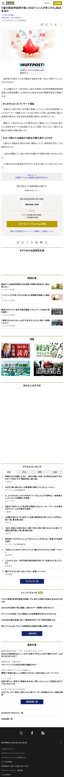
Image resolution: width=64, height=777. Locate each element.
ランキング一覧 (32, 581)
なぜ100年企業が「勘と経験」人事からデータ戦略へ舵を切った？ (27, 608)
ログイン (47, 3)
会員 (55, 472)
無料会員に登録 (32, 204)
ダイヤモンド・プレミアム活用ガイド (13, 758)
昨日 (24, 472)
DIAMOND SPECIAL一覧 (12, 713)
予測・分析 (5, 18)
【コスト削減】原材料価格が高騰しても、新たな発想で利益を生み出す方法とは (32, 600)
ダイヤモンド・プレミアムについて (13, 753)
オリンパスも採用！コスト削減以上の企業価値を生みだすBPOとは (28, 614)
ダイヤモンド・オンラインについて (14, 743)
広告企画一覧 (7, 719)
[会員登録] (57, 3)
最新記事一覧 (32, 702)
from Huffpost (16, 18)
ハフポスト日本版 (7, 15)
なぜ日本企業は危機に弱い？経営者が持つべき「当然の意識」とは (28, 620)
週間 (40, 472)
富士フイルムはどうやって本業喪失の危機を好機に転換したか (26, 626)
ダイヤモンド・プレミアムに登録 (32, 224)
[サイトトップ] (9, 3)
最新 (9, 472)
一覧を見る (32, 633)
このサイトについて (8, 749)
